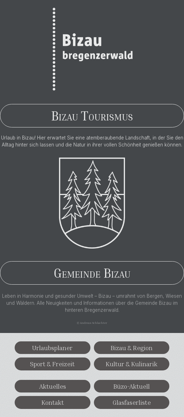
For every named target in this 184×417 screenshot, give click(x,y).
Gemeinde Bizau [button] (92, 272)
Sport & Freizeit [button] (52, 364)
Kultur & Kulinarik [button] (131, 364)
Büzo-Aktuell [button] (131, 386)
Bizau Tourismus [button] (92, 115)
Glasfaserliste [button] (131, 402)
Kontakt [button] (52, 402)
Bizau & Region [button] (131, 348)
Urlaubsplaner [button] (52, 348)
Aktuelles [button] (52, 386)
